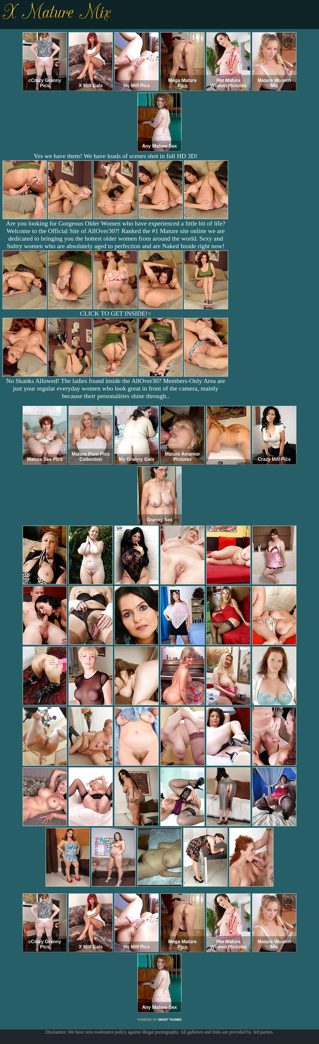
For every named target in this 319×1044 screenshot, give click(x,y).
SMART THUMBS (170, 1019)
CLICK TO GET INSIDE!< (115, 313)
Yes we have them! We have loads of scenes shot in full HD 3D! (116, 156)
